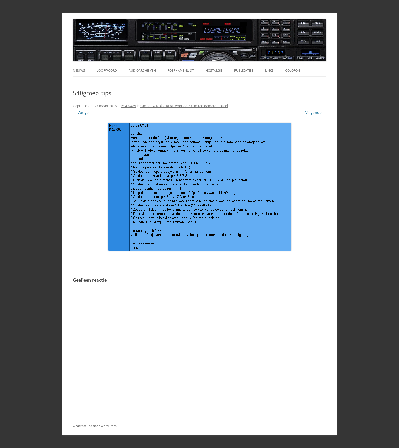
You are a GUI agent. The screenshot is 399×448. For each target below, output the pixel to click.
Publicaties (244, 70)
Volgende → (315, 112)
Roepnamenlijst (180, 70)
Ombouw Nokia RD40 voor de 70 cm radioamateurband (184, 105)
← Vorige (81, 112)
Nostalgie (214, 70)
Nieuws (79, 70)
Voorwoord (107, 70)
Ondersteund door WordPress (95, 425)
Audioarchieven (142, 70)
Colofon (292, 70)
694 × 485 (128, 105)
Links (269, 70)
